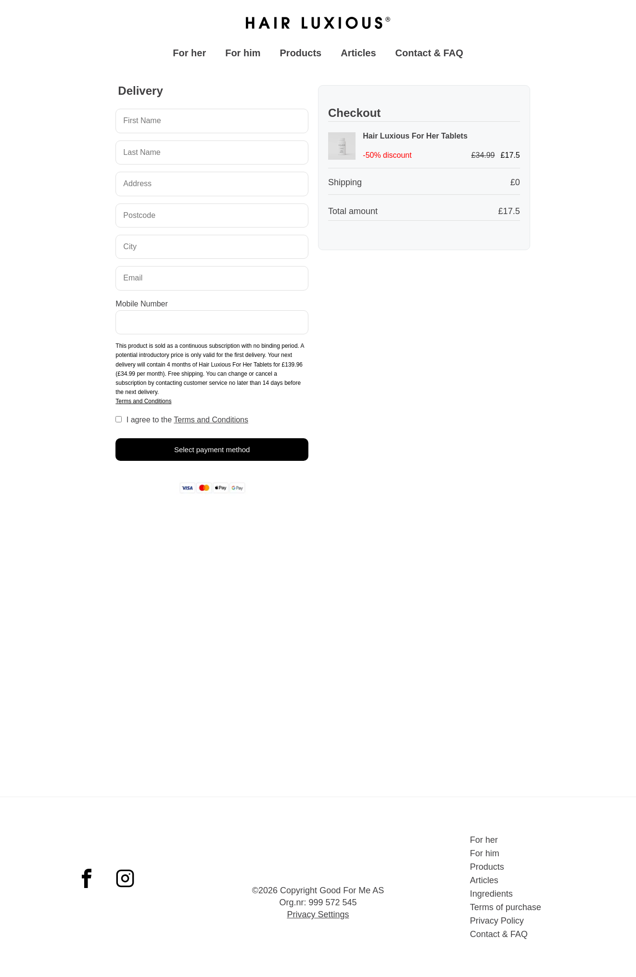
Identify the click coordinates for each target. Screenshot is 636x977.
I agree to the (187, 423)
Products (301, 55)
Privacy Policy (497, 920)
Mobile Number (141, 307)
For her (189, 55)
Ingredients (491, 893)
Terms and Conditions (143, 404)
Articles (358, 55)
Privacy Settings (318, 914)
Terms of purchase (505, 907)
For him (242, 55)
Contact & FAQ (429, 55)
